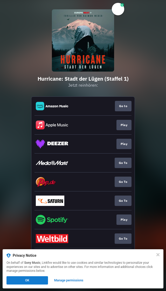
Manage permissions (69, 280)
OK (27, 280)
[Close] (158, 255)
